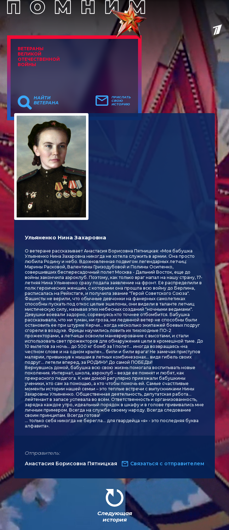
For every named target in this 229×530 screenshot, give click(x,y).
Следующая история (114, 516)
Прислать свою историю (121, 100)
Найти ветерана (46, 100)
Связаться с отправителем (167, 463)
